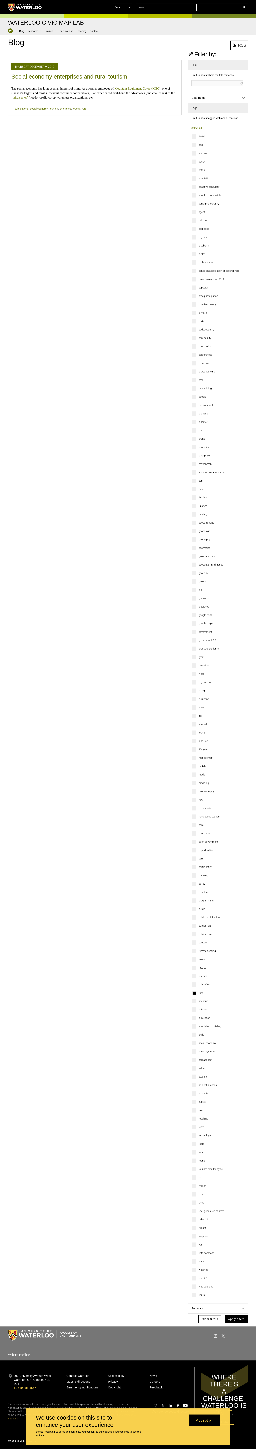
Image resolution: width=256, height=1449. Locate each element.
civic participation (208, 295)
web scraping (206, 1286)
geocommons (206, 522)
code (201, 321)
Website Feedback (19, 1354)
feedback (204, 497)
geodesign (204, 531)
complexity (205, 346)
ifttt (200, 715)
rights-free (204, 984)
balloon (203, 220)
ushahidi (203, 1219)
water (202, 1261)
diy (200, 430)
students (203, 1093)
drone (202, 438)
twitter (202, 1185)
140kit (202, 136)
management (206, 757)
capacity (203, 287)
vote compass (206, 1252)
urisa (201, 1202)
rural (201, 992)
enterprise (204, 455)
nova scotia (205, 808)
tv (200, 1177)
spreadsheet (205, 1059)
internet (203, 724)
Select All (196, 128)
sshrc (202, 1068)
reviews (203, 976)
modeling (204, 782)
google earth (205, 615)
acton (202, 170)
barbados (204, 228)
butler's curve (206, 262)
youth (202, 1294)
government (205, 631)
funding (203, 514)
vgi (200, 1244)
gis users (204, 598)
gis (200, 589)
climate (203, 312)
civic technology (207, 304)
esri (201, 480)
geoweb (203, 581)
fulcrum (203, 505)
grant (201, 657)
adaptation (204, 178)
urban (202, 1194)
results (202, 967)
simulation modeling (210, 1026)
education (204, 447)
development (206, 405)
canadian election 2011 (211, 279)
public (202, 908)
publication (205, 925)
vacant (202, 1227)
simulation (204, 1017)
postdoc (203, 892)
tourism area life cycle (211, 1169)
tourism (203, 1160)
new (201, 799)
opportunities (206, 850)
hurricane (204, 699)
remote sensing (207, 950)
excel (201, 489)
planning (203, 875)
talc (201, 1110)
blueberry (204, 245)
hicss (201, 673)
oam (201, 824)
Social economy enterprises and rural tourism (69, 76)
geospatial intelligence (211, 564)
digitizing (204, 413)
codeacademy (206, 329)
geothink (203, 573)
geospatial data (207, 556)
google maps (206, 623)
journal (202, 732)
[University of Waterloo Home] (25, 7)
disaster (203, 421)
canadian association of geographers (219, 270)
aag (201, 144)
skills (201, 1034)
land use (203, 740)
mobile (202, 766)
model (202, 774)
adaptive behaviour (209, 186)
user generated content (211, 1210)
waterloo (203, 1269)
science (203, 1009)
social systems (207, 1051)
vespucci (203, 1236)
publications (205, 934)
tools (201, 1143)
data (201, 379)
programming (206, 900)
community (205, 337)
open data (204, 833)
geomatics (204, 547)
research (203, 959)
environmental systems (211, 472)
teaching (203, 1118)
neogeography (206, 791)
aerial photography (209, 203)
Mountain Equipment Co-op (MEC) (137, 88)
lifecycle (203, 749)
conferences (205, 354)
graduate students (209, 648)
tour (201, 1152)
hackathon (204, 665)
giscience (204, 606)
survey (202, 1101)
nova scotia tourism (209, 816)
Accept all (204, 1420)
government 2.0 (207, 640)
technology (205, 1135)
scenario (203, 1001)
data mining (205, 388)
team (201, 1127)
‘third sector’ (19, 97)
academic (204, 153)
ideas (202, 707)
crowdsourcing (207, 371)
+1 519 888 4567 (25, 1387)
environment (205, 463)
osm (201, 858)
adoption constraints (210, 195)
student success (208, 1085)
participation (205, 866)
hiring (202, 690)
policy (202, 883)
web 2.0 (203, 1278)
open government (208, 841)
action (202, 161)
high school (205, 682)
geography (204, 539)
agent (202, 212)
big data (203, 237)
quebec (203, 942)
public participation (209, 917)
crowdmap (204, 363)
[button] (215, 7)
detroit (202, 396)
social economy (207, 1043)
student (203, 1076)
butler (202, 253)
